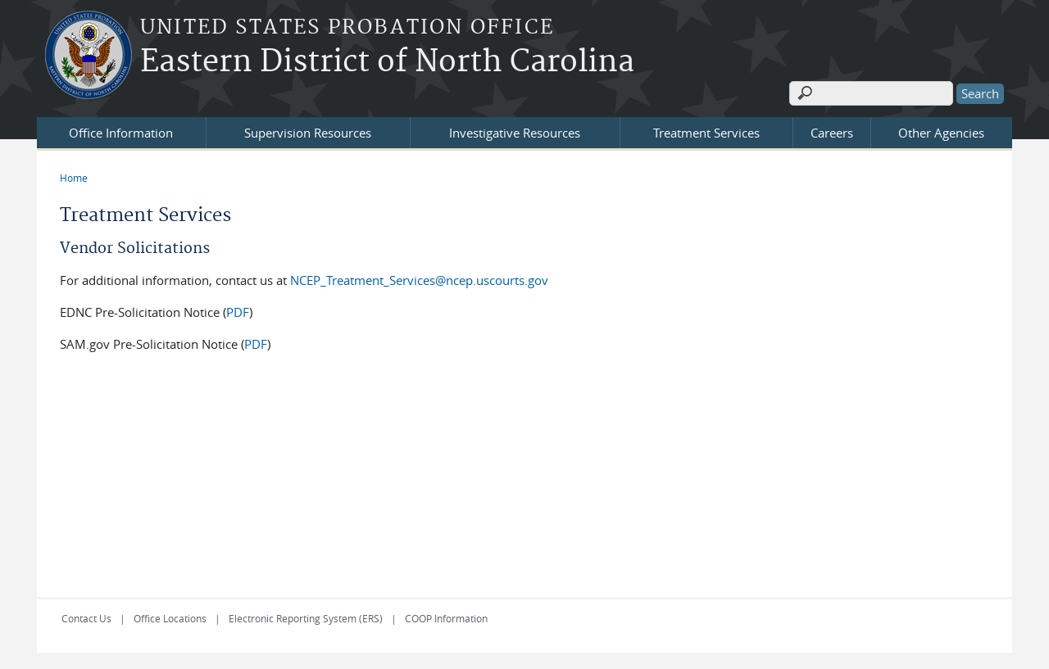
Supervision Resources (307, 132)
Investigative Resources (514, 132)
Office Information (121, 132)
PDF (237, 312)
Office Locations (170, 618)
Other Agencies (941, 132)
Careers (832, 132)
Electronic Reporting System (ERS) (306, 618)
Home (74, 177)
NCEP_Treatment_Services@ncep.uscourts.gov (419, 280)
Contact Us (86, 618)
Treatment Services (706, 132)
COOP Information (446, 618)
